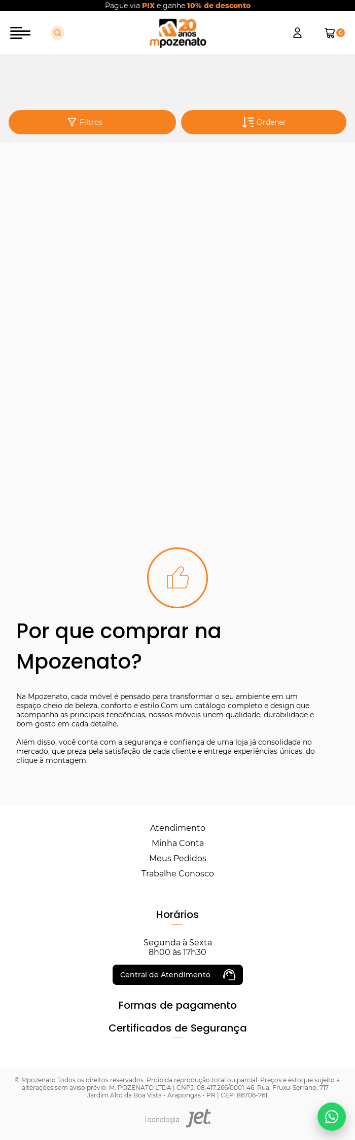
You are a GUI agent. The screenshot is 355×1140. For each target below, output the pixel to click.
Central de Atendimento (177, 974)
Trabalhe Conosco (177, 873)
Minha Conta (178, 843)
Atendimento (177, 828)
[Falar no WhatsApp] (331, 1116)
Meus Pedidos (177, 858)
